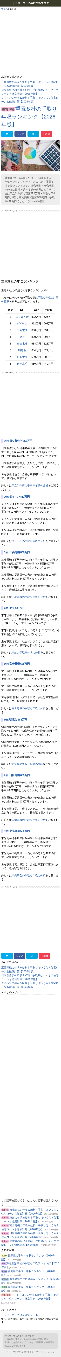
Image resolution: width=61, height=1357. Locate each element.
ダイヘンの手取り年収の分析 (29, 541)
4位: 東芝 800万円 (14, 608)
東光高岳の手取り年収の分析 (29, 875)
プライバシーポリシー (46, 1352)
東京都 (4, 1287)
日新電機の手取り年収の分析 (29, 819)
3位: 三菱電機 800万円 (17, 552)
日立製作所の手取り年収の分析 (30, 485)
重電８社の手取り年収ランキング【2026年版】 (29, 116)
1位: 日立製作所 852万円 (18, 440)
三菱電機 (22, 330)
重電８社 (8, 109)
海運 (3, 1263)
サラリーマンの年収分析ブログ (30, 3)
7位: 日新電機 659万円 (17, 775)
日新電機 (22, 357)
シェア (20, 134)
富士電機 (22, 343)
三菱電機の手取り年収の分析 (29, 597)
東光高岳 (22, 363)
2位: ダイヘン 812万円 (17, 496)
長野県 (4, 1256)
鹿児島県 (5, 1279)
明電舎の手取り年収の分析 (27, 764)
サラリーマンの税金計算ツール (19, 1315)
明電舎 (22, 350)
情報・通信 (6, 1295)
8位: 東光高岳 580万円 (17, 831)
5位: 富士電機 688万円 (17, 663)
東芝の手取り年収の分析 (26, 652)
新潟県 (4, 1271)
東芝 (22, 337)
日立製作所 (22, 316)
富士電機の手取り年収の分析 (29, 708)
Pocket (46, 134)
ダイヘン (22, 323)
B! (33, 134)
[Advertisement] (30, 42)
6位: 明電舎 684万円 (15, 719)
